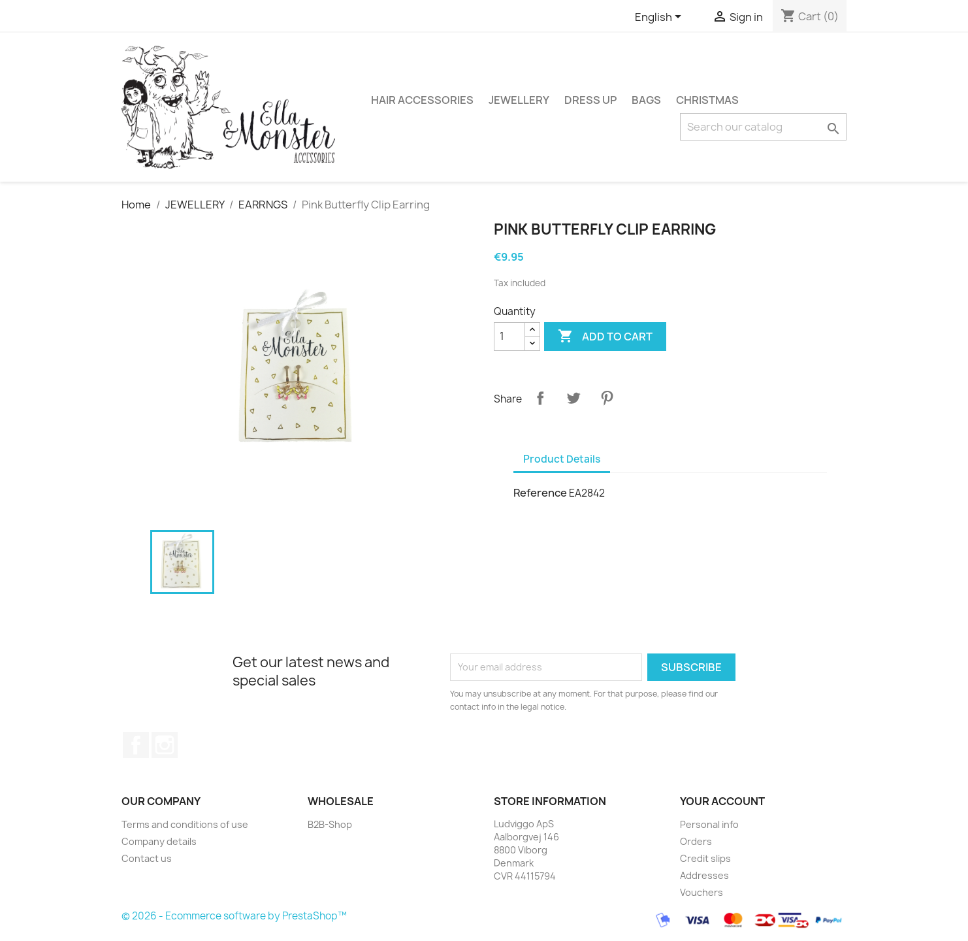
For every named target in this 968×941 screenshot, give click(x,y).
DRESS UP (590, 100)
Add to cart (605, 336)
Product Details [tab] (561, 459)
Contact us (146, 858)
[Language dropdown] (660, 17)
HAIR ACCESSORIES (422, 100)
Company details (159, 841)
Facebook (136, 745)
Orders (696, 841)
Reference (540, 492)
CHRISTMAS (707, 100)
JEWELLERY (519, 100)
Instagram (165, 745)
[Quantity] (509, 336)
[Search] (763, 126)
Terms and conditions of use (184, 824)
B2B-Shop (330, 824)
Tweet (573, 398)
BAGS (646, 100)
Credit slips (705, 858)
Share (540, 398)
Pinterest (607, 398)
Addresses (704, 875)
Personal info (709, 824)
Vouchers (701, 892)
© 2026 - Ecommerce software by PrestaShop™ (234, 916)
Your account (722, 801)
